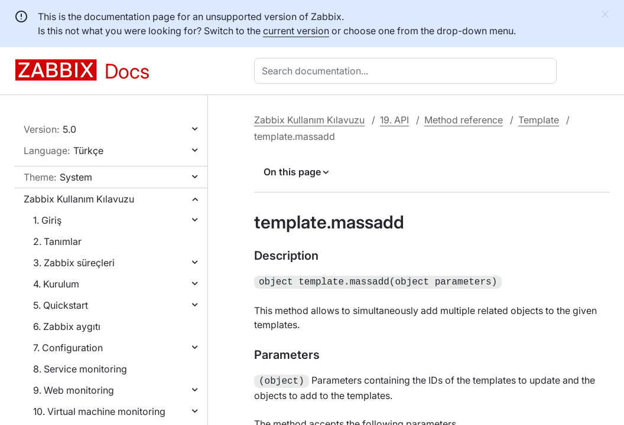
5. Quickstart (60, 305)
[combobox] (407, 71)
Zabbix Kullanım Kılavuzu (79, 199)
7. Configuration (68, 348)
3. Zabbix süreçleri (74, 263)
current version (296, 31)
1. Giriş (47, 220)
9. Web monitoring (73, 390)
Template (538, 120)
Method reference (463, 120)
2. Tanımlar (57, 241)
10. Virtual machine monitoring (99, 411)
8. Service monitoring (80, 369)
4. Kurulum (56, 284)
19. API (394, 120)
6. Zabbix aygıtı (66, 326)
